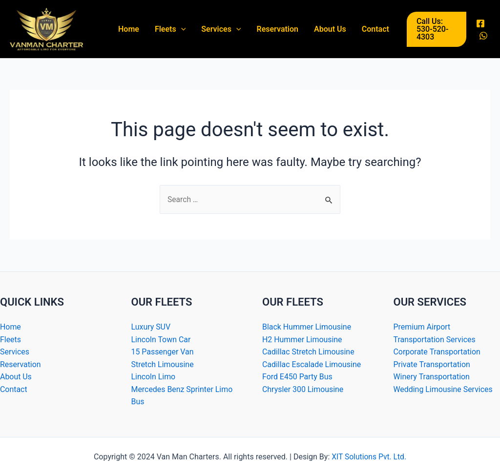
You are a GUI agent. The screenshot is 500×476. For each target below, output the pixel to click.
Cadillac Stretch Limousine (308, 351)
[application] (181, 29)
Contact (375, 29)
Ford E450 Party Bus (297, 376)
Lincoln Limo (153, 376)
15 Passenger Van (162, 351)
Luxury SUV (151, 326)
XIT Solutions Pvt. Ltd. (369, 456)
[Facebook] (480, 23)
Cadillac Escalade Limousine (311, 364)
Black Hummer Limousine (307, 326)
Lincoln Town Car (161, 339)
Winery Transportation (432, 376)
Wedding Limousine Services (443, 389)
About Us (330, 29)
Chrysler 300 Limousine (303, 389)
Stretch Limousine (162, 364)
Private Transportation (432, 364)
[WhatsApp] (483, 35)
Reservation (277, 29)
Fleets (170, 29)
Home (128, 29)
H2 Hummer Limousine (302, 339)
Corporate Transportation (437, 351)
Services (221, 29)
